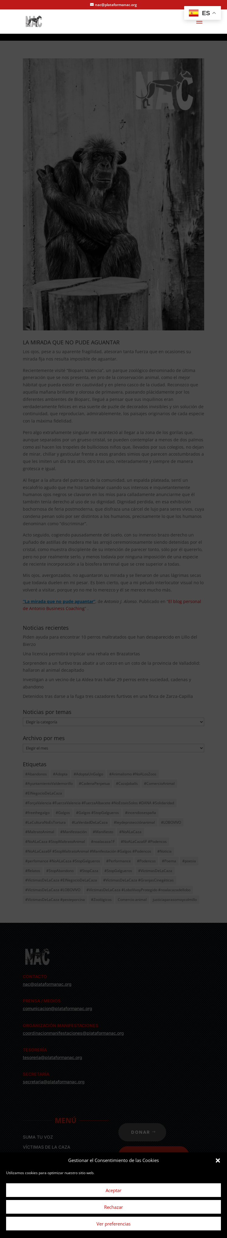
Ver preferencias (113, 1224)
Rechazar (113, 1207)
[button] (218, 1160)
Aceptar (113, 1190)
